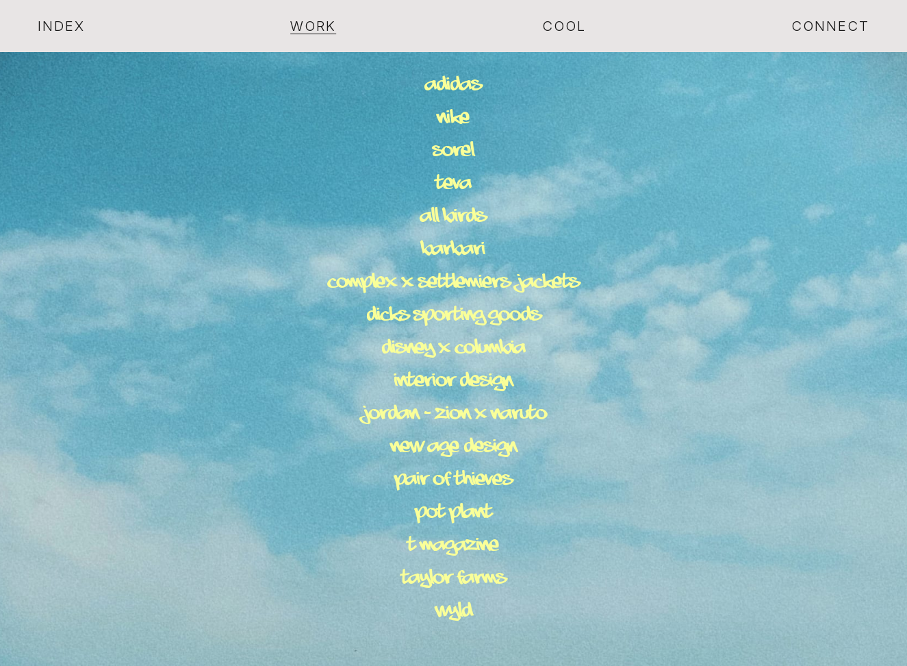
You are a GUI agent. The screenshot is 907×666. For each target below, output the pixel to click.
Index (61, 26)
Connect (830, 26)
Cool (564, 26)
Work (313, 26)
